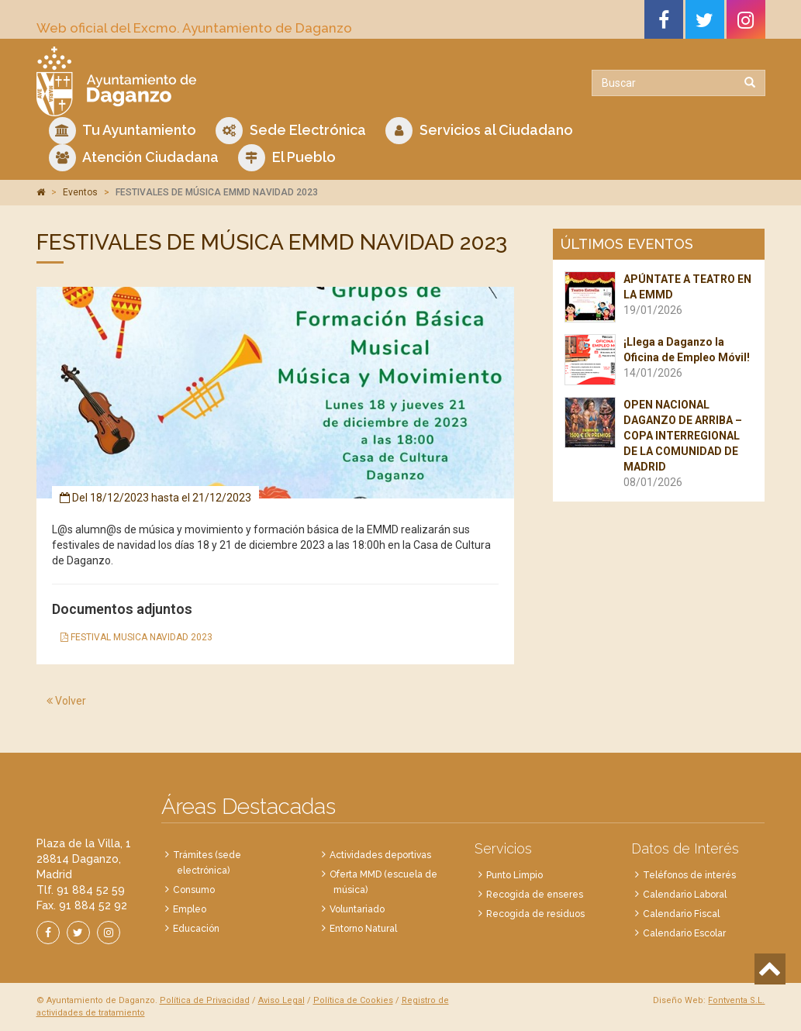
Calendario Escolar (684, 933)
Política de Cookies (353, 1000)
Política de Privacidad (205, 1000)
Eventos (80, 192)
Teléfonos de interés (689, 875)
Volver (66, 701)
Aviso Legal (281, 1000)
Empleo (189, 909)
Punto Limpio (514, 875)
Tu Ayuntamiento (122, 130)
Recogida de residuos (535, 914)
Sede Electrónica (291, 130)
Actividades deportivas (380, 855)
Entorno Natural (363, 928)
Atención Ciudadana (134, 157)
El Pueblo (287, 157)
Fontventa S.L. (736, 1000)
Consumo (194, 889)
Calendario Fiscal (681, 914)
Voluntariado (357, 909)
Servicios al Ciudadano (479, 130)
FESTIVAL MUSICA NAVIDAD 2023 (136, 637)
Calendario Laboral (685, 894)
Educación (196, 928)
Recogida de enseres (534, 894)
